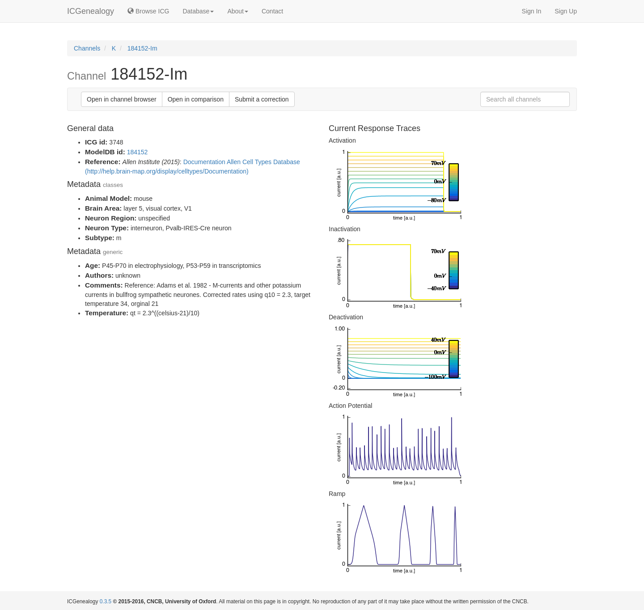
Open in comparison (196, 99)
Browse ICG (148, 11)
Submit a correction (262, 99)
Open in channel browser (122, 99)
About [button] (237, 11)
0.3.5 (105, 601)
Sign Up (566, 11)
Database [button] (198, 11)
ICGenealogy (90, 11)
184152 (137, 152)
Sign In (532, 11)
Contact (272, 11)
